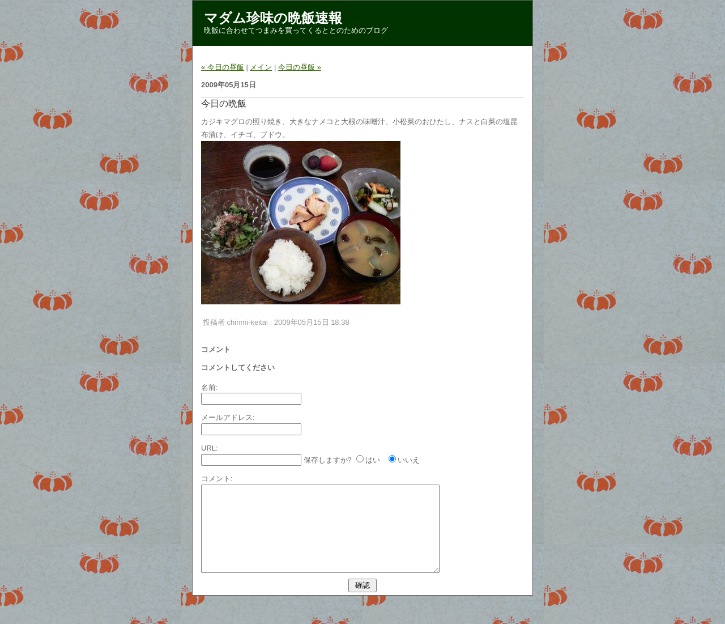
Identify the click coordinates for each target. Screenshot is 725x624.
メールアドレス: (228, 417)
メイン (261, 67)
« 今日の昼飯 (222, 67)
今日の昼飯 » (299, 67)
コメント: (217, 478)
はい (372, 460)
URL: (209, 448)
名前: (209, 387)
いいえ (409, 460)
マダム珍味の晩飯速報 (273, 18)
